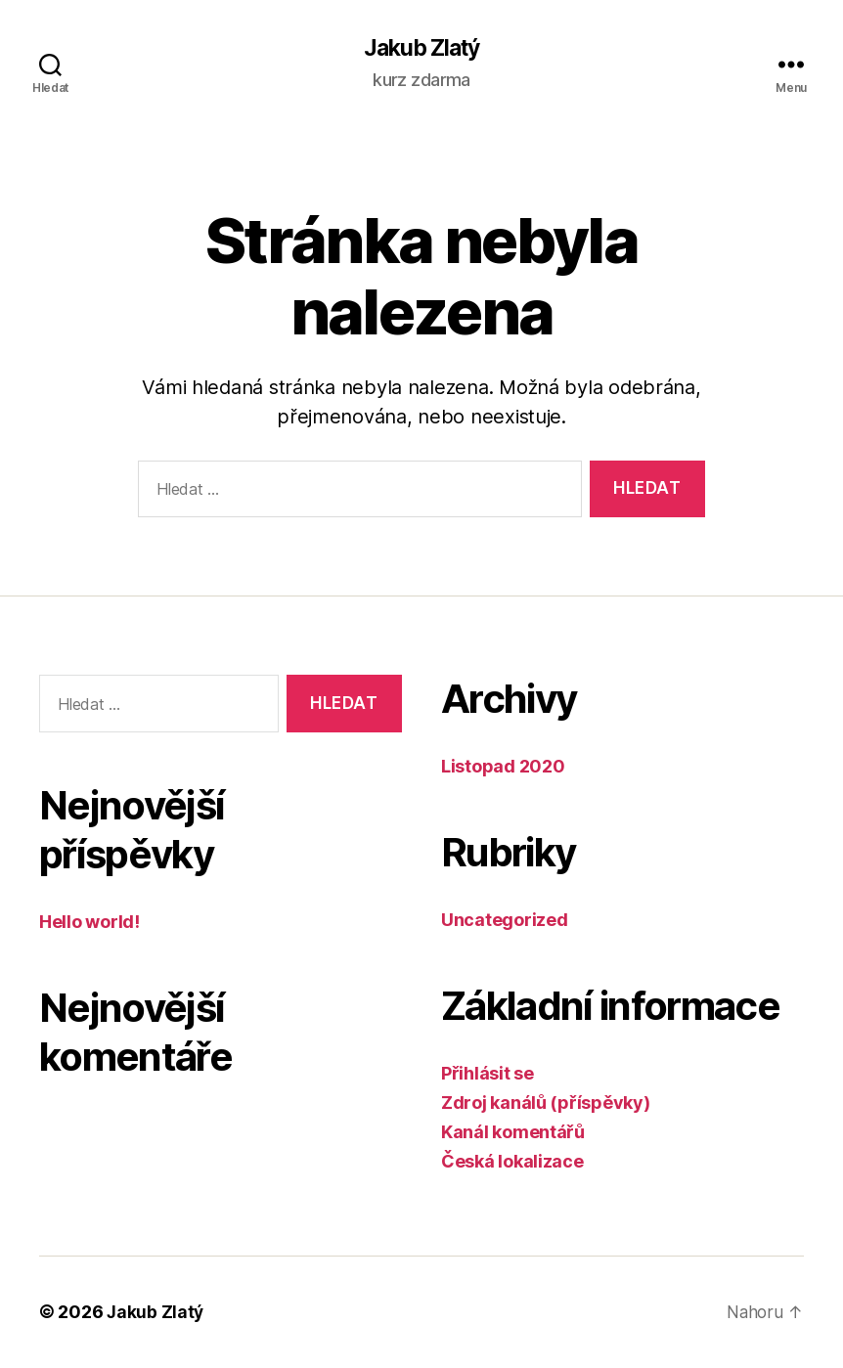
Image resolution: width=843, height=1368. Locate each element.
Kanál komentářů (513, 1133)
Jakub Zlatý (421, 49)
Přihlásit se (487, 1074)
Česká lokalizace (512, 1162)
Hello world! (89, 922)
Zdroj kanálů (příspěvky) (545, 1103)
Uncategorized (504, 920)
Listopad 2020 (503, 767)
